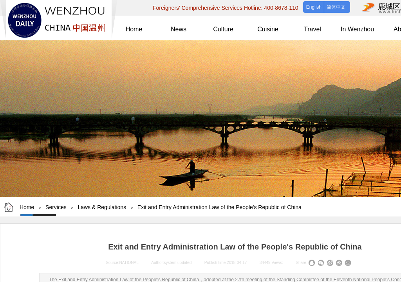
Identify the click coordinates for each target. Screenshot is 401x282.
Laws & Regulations (102, 207)
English (314, 7)
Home (27, 207)
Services (56, 207)
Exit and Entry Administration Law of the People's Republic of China (219, 207)
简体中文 (336, 7)
